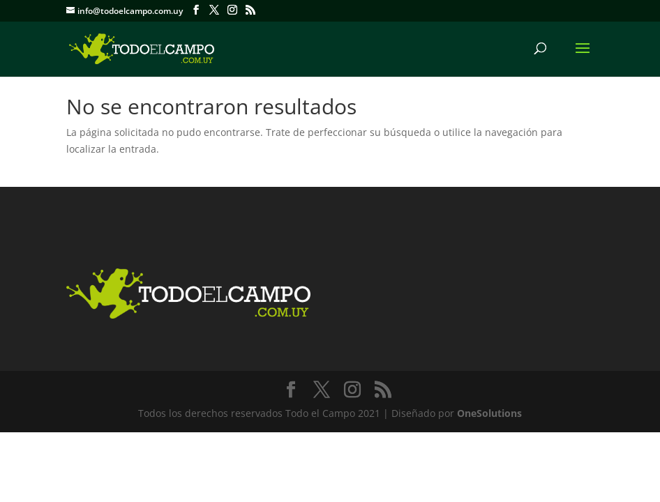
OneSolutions (489, 413)
